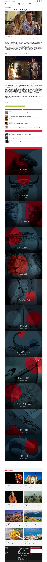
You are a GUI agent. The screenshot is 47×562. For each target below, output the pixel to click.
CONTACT (8, 1)
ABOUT (6, 1)
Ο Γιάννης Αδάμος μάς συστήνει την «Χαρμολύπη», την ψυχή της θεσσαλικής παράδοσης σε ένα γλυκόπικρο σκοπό (25, 142)
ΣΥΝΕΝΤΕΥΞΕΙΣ (23, 131)
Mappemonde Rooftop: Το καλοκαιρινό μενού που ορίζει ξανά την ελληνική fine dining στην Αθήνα (24, 119)
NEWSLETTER (13, 1)
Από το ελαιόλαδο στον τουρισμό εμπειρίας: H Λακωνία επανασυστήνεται (19, 116)
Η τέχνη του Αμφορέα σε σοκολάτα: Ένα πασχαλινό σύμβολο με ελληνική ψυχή (20, 138)
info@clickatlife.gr (22, 552)
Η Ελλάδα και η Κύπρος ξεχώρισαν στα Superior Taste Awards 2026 (18, 123)
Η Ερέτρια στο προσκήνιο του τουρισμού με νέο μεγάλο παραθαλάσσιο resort (20, 112)
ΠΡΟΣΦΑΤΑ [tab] (23, 109)
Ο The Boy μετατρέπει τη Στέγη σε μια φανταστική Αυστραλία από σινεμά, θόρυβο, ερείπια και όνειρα (24, 127)
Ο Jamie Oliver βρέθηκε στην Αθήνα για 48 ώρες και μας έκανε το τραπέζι (20, 134)
